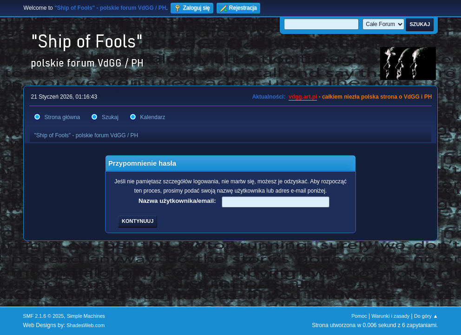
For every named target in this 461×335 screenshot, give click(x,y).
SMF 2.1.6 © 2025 (43, 316)
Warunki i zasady (391, 316)
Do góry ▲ (426, 316)
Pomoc (359, 316)
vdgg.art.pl (303, 97)
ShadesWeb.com (85, 325)
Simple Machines (86, 316)
